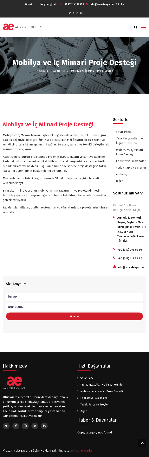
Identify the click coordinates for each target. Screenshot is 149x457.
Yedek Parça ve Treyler (131, 167)
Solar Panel (124, 132)
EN (122, 4)
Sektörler (59, 71)
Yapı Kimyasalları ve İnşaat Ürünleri (129, 141)
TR (117, 4)
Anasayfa (42, 71)
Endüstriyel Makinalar (131, 161)
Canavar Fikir (83, 450)
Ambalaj (121, 174)
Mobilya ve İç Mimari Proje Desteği (129, 152)
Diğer (119, 181)
